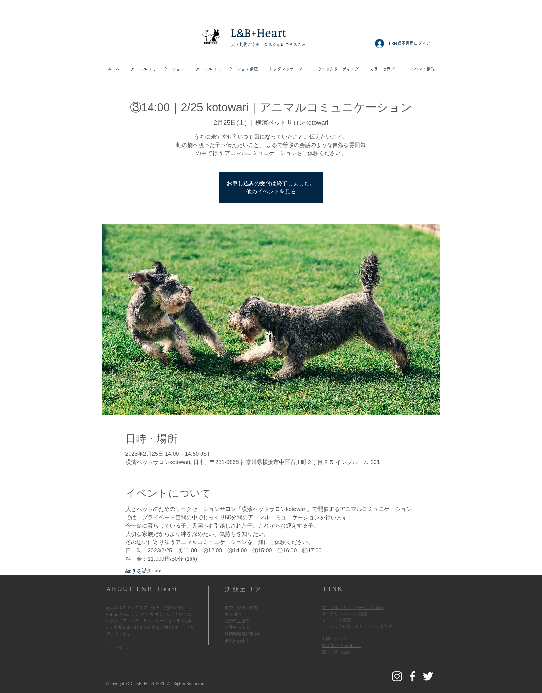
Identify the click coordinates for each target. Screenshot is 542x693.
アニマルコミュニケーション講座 (353, 607)
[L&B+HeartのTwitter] (428, 676)
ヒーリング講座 (336, 620)
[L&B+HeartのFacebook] (412, 676)
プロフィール (120, 647)
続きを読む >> (143, 571)
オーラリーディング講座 (344, 613)
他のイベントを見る (271, 191)
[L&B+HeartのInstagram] (397, 676)
